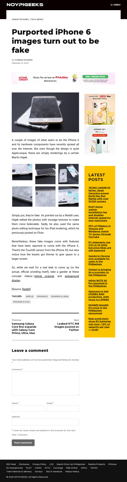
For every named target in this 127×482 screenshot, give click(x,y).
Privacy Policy (39, 464)
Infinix (84, 468)
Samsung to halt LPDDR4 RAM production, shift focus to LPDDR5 (98, 295)
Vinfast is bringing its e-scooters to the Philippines (99, 272)
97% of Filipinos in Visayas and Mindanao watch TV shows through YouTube (99, 231)
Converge (58, 468)
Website (16, 417)
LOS (51, 464)
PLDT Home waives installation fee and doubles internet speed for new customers (99, 213)
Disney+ (39, 471)
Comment (17, 369)
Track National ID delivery (19, 471)
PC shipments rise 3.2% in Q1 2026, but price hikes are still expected (99, 246)
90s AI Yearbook (54, 471)
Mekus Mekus (72, 471)
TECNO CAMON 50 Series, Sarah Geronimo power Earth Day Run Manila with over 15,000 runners (99, 194)
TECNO (94, 468)
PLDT (29, 468)
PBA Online (72, 468)
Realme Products (96, 464)
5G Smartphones (14, 468)
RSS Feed (11, 464)
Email (50, 403)
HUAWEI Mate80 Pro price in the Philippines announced (98, 309)
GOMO (38, 468)
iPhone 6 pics (21, 302)
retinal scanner (44, 276)
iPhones (112, 464)
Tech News (36, 19)
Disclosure (24, 464)
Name (15, 403)
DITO (47, 468)
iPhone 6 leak (59, 296)
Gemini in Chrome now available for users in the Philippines (99, 260)
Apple (30, 296)
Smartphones (20, 19)
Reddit (26, 289)
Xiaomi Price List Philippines (71, 464)
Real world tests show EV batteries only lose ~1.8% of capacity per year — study (99, 324)
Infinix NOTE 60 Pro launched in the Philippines (97, 283)
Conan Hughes (24, 60)
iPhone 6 (42, 296)
